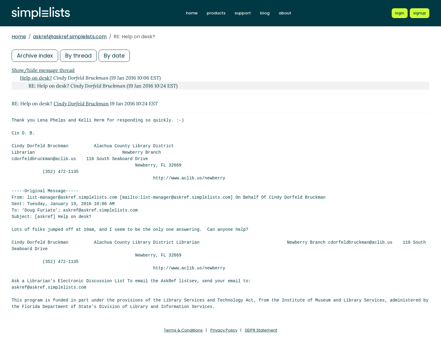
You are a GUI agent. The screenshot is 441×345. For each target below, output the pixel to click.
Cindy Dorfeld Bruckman (81, 103)
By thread (78, 55)
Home (19, 36)
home (192, 13)
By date (114, 55)
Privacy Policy (223, 330)
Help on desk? (36, 78)
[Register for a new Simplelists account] (419, 13)
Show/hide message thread (43, 70)
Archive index (35, 55)
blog (265, 13)
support (243, 13)
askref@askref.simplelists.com (70, 36)
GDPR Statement (261, 330)
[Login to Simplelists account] (400, 13)
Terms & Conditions (183, 330)
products (216, 13)
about (285, 13)
